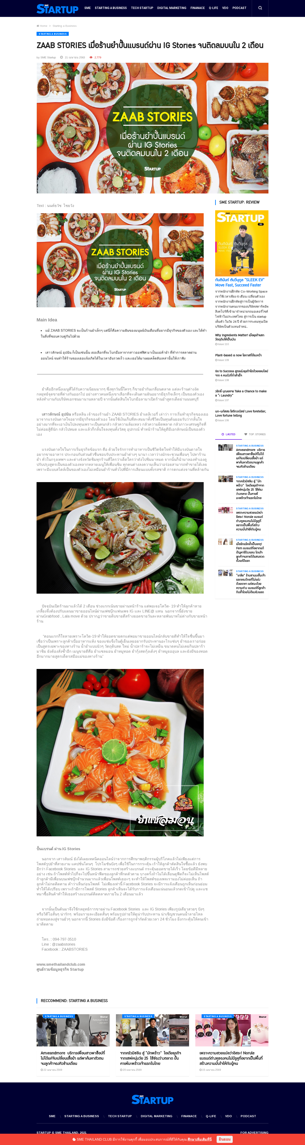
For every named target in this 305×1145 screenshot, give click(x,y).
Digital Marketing (171, 8)
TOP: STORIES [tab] (255, 434)
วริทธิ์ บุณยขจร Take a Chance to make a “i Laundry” (241, 392)
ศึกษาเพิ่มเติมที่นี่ (200, 1139)
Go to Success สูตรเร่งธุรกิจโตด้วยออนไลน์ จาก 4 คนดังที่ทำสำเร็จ (241, 372)
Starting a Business (111, 8)
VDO (225, 8)
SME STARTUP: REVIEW (239, 202)
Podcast (240, 8)
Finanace (198, 8)
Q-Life (213, 8)
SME (87, 8)
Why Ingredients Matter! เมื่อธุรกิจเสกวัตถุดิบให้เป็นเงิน (239, 336)
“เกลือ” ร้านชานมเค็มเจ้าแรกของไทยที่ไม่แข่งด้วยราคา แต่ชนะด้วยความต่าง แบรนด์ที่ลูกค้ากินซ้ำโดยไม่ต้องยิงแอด (250, 583)
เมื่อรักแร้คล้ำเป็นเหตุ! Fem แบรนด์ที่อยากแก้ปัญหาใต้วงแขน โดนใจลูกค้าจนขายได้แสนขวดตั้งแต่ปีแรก (250, 552)
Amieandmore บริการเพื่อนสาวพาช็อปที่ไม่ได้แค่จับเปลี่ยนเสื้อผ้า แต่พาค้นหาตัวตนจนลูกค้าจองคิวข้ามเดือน (250, 458)
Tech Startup (142, 8)
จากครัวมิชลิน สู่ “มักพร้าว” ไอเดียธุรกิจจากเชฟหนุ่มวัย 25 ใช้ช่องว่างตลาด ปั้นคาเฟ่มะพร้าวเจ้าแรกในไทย (250, 489)
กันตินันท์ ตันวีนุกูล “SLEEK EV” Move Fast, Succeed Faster (239, 282)
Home (42, 25)
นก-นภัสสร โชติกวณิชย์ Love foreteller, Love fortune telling (240, 412)
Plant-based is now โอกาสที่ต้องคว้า (238, 354)
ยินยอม (225, 1139)
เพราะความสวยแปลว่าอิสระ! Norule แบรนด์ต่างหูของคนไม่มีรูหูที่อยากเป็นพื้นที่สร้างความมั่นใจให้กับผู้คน (249, 520)
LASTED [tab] (228, 434)
